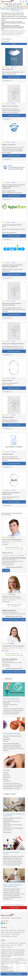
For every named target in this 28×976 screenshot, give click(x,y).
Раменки (9, 385)
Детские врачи (21, 930)
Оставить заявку (14, 907)
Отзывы (13, 67)
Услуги (7, 930)
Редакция (3, 947)
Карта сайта (10, 947)
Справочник (22, 943)
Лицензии (19, 945)
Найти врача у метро (19, 932)
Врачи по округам (15, 934)
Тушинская (22, 613)
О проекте (3, 943)
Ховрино (4, 563)
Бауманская (10, 348)
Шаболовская (16, 110)
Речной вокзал (19, 561)
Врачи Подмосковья (6, 936)
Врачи (2, 930)
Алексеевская (10, 458)
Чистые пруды (6, 152)
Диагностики (9, 932)
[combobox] (14, 39)
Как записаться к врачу (12, 943)
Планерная (9, 613)
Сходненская (15, 613)
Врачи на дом (13, 930)
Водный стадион (10, 561)
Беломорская (10, 563)
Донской (8, 666)
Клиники (3, 932)
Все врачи (14, 936)
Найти (14, 44)
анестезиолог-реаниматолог (16, 541)
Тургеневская (18, 151)
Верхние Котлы (6, 112)
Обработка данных (16, 918)
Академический (9, 564)
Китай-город (10, 149)
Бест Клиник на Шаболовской (9, 659)
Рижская (5, 311)
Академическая (11, 192)
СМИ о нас (13, 945)
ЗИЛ (13, 74)
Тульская (9, 74)
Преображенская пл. (12, 421)
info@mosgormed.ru (6, 918)
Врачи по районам (5, 934)
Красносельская (18, 348)
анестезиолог (5, 541)
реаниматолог (5, 542)
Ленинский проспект (11, 662)
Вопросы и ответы (5, 945)
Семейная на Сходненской (8, 610)
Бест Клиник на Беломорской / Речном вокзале (14, 558)
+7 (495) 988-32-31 (7, 80)
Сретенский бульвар (8, 151)
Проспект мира (10, 309)
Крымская (15, 112)
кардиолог (4, 600)
